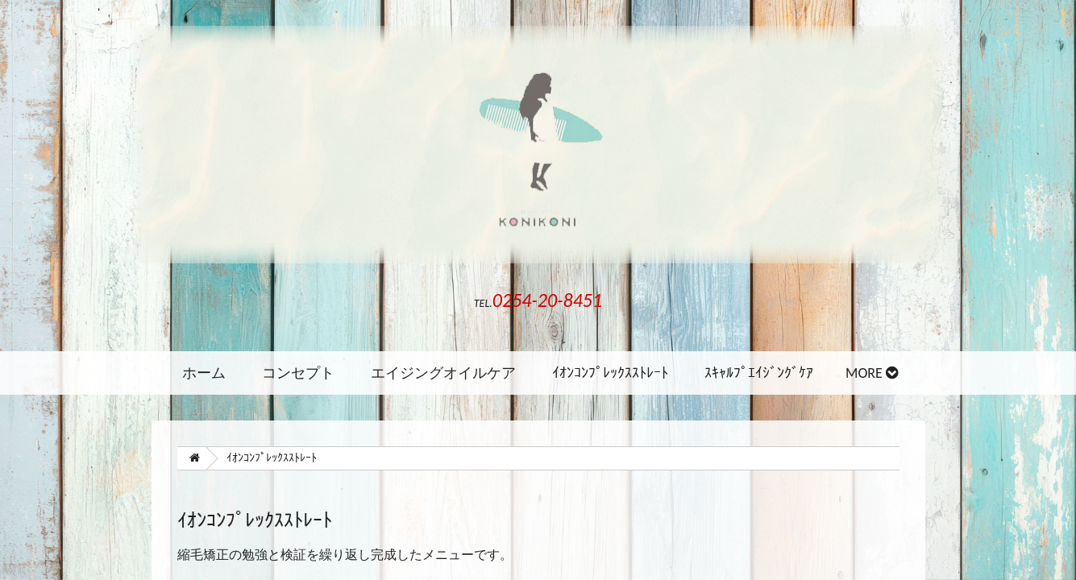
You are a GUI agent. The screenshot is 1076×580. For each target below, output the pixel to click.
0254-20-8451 (547, 300)
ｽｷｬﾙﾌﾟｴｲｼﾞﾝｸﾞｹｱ (758, 373)
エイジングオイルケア (443, 373)
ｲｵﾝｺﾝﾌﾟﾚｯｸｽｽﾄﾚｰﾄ (610, 373)
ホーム (204, 373)
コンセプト (298, 373)
